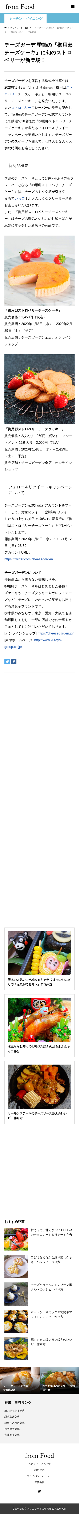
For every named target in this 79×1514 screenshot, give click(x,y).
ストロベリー (21, 107)
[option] (20, 1380)
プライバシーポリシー (39, 1476)
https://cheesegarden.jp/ (55, 633)
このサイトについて (39, 1464)
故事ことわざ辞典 (14, 1422)
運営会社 (39, 1482)
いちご (20, 198)
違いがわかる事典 (14, 1410)
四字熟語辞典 (12, 1428)
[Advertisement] (39, 54)
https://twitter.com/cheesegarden (28, 559)
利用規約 (39, 1470)
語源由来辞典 (12, 1416)
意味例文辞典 (12, 1434)
